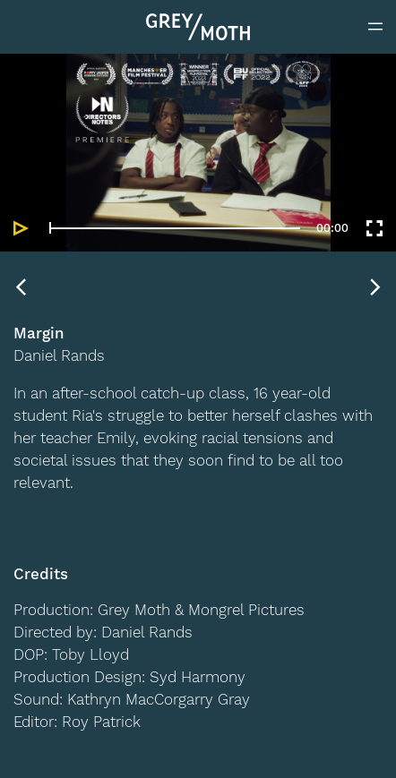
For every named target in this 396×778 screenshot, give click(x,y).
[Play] (21, 228)
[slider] (174, 227)
